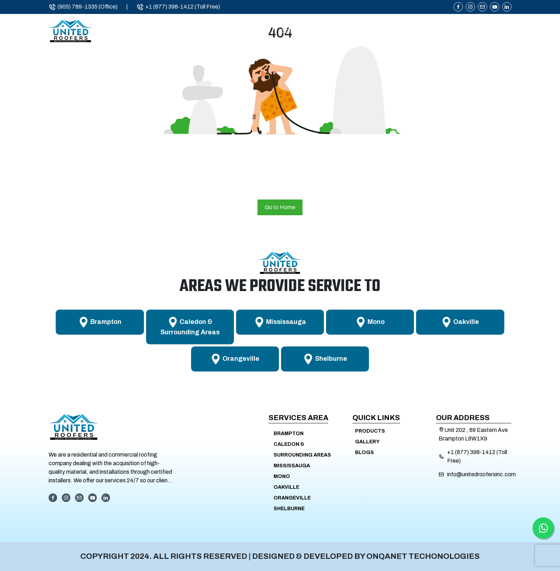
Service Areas (363, 31)
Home (196, 31)
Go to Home (280, 207)
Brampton (289, 433)
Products (433, 31)
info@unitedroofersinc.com (481, 474)
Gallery (367, 441)
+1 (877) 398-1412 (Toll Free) (178, 6)
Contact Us (492, 31)
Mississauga (292, 465)
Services (295, 31)
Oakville (286, 487)
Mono (282, 476)
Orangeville (292, 498)
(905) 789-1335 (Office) (83, 6)
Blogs (364, 452)
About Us (243, 31)
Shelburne (289, 508)
